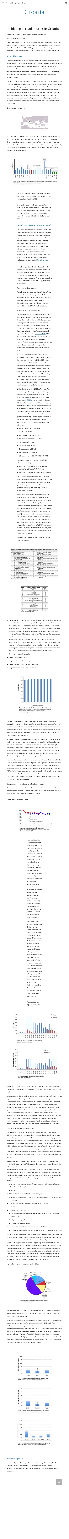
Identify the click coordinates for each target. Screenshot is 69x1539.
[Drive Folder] (34, 1507)
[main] (34, 12)
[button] (2, 3)
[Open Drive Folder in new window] (59, 1482)
